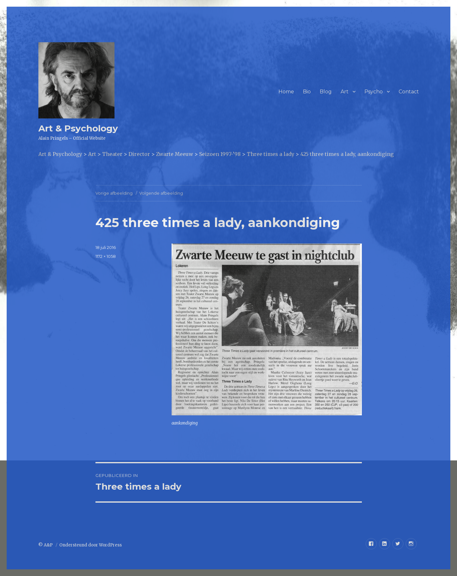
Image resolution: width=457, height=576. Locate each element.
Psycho (373, 92)
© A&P (46, 545)
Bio (307, 92)
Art (345, 92)
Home (286, 92)
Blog (326, 92)
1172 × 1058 (105, 256)
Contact (409, 92)
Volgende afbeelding (161, 193)
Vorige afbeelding (114, 193)
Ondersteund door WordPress (90, 545)
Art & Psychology (78, 128)
